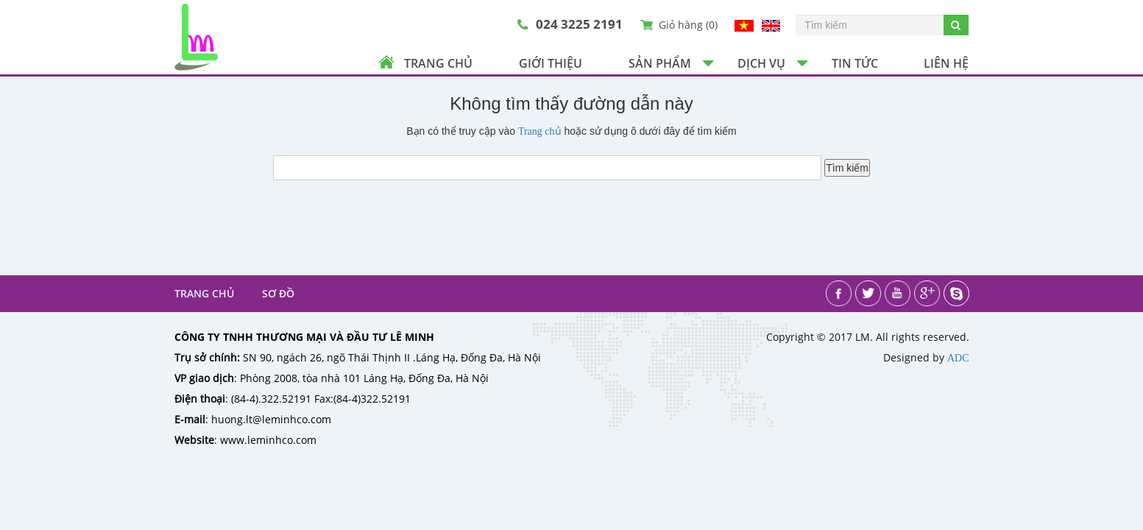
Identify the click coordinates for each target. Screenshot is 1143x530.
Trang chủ (438, 63)
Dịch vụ (761, 63)
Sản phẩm (660, 63)
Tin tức (855, 63)
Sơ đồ (278, 293)
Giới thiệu (550, 63)
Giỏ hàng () (688, 25)
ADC (958, 358)
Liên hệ (946, 63)
